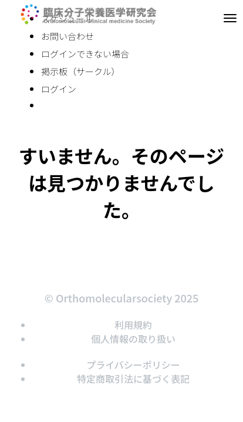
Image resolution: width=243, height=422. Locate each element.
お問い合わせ (67, 36)
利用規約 (133, 325)
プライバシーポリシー (133, 365)
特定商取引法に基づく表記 (133, 379)
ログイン (58, 89)
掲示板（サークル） (80, 71)
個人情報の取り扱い (133, 339)
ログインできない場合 (85, 53)
